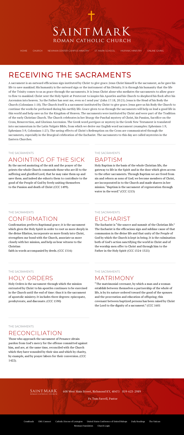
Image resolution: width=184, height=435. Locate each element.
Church (37, 50)
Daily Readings (138, 421)
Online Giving (155, 50)
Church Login (103, 425)
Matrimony (114, 278)
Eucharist (112, 218)
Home (23, 50)
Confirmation (33, 218)
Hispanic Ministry (131, 50)
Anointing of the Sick (46, 159)
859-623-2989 (131, 391)
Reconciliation (35, 333)
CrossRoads (29, 421)
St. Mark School (105, 50)
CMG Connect (44, 421)
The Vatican (154, 421)
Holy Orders (30, 278)
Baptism (109, 159)
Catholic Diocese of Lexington (69, 421)
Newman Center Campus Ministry (68, 50)
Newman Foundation (83, 425)
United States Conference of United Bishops (107, 421)
